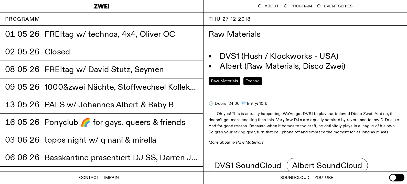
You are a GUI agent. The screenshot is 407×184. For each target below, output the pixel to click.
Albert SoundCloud (327, 165)
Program (301, 6)
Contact (89, 177)
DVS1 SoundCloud (248, 165)
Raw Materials (249, 142)
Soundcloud (294, 177)
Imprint (112, 177)
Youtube (324, 177)
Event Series (338, 6)
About (272, 6)
